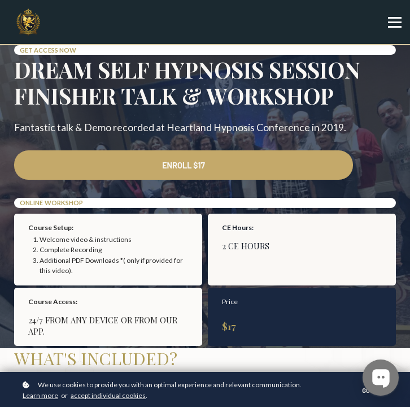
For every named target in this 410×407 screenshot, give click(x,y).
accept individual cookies (108, 395)
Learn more (40, 395)
